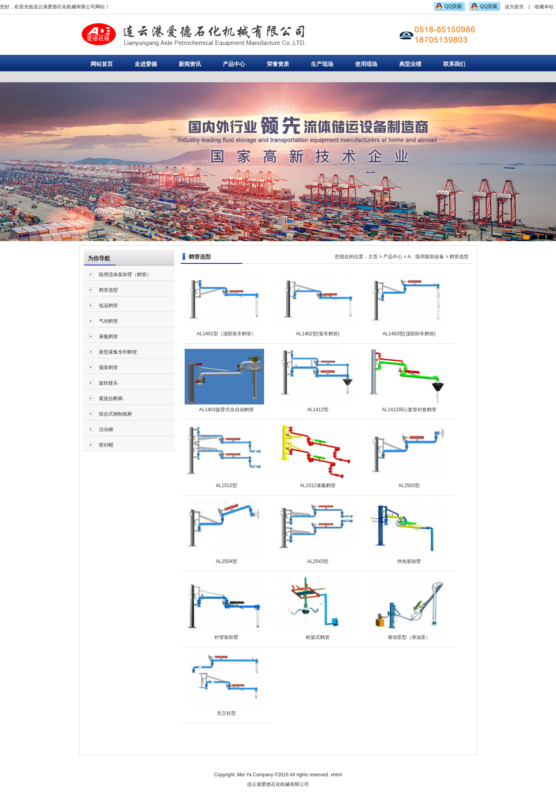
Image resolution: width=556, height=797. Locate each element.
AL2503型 (408, 485)
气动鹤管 (108, 321)
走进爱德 (146, 64)
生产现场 (322, 64)
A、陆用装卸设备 (425, 256)
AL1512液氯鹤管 (317, 485)
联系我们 (454, 64)
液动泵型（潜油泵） (409, 637)
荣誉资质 (278, 64)
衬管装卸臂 (226, 637)
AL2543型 (317, 561)
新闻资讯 (190, 64)
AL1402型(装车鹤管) (317, 334)
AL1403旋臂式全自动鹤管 (226, 409)
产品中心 (234, 64)
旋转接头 (108, 383)
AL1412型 (317, 409)
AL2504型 (226, 561)
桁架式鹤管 (318, 637)
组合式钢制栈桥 (115, 414)
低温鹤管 (108, 305)
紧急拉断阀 (111, 398)
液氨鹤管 (108, 336)
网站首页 (102, 64)
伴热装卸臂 (409, 561)
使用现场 (366, 64)
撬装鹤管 (108, 367)
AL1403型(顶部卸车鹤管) (408, 334)
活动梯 (106, 429)
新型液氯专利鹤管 (118, 352)
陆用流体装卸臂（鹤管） (125, 274)
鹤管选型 (108, 290)
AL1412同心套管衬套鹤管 (409, 409)
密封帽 (106, 445)
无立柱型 (226, 713)
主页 (373, 256)
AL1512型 (226, 485)
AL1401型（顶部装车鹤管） (226, 334)
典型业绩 (410, 64)
